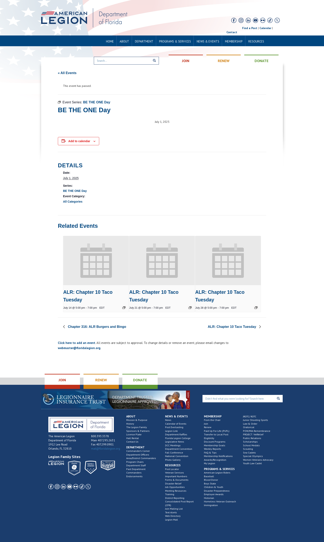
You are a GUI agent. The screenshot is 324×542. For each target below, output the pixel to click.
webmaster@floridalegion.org (79, 348)
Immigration (211, 505)
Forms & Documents (176, 479)
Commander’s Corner (138, 450)
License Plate (134, 434)
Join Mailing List (174, 508)
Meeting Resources (175, 490)
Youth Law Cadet (252, 463)
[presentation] (96, 260)
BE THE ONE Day (75, 190)
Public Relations (252, 438)
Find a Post (249, 28)
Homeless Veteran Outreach (220, 501)
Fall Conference (174, 452)
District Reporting (174, 497)
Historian (209, 497)
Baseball (209, 476)
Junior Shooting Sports (255, 420)
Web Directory (173, 515)
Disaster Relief (173, 483)
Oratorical (248, 427)
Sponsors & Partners (138, 430)
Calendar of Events (175, 423)
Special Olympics (253, 456)
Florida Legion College (178, 438)
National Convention (176, 456)
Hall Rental (132, 438)
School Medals (251, 445)
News (168, 420)
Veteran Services (174, 472)
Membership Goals (214, 445)
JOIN (185, 60)
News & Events (208, 41)
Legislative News (174, 441)
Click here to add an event (76, 343)
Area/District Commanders (141, 458)
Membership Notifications (218, 456)
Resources (256, 41)
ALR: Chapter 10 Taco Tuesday (232, 326)
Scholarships (250, 441)
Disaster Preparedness (217, 490)
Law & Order (250, 423)
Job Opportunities (175, 487)
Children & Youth (213, 487)
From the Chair (212, 420)
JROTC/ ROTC (249, 416)
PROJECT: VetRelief (253, 434)
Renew (207, 427)
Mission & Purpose (136, 420)
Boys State (210, 483)
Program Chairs (135, 461)
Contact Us (132, 441)
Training (169, 494)
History (130, 423)
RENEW (224, 60)
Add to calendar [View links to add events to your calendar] (79, 141)
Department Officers (137, 454)
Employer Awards (214, 494)
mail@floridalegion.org (105, 448)
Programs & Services (175, 41)
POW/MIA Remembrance (256, 430)
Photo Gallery (173, 459)
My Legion (209, 463)
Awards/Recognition (215, 459)
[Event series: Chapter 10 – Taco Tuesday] (124, 307)
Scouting (248, 448)
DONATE (261, 60)
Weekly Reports (212, 448)
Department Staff (136, 465)
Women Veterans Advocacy (258, 459)
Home (110, 41)
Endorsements (134, 476)
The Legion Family (136, 427)
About (124, 41)
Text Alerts (171, 512)
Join (206, 423)
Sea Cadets (249, 452)
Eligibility (209, 438)
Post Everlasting (174, 427)
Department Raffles (176, 434)
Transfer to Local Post (216, 434)
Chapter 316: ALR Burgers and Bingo (96, 326)
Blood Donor (211, 479)
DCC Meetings (173, 445)
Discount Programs (214, 441)
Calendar (265, 28)
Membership (234, 41)
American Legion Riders (217, 472)
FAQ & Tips (210, 452)
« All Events (67, 73)
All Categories (72, 201)
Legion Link (171, 430)
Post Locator (172, 469)
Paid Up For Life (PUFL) (216, 430)
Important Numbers (176, 476)
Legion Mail (171, 519)
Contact (231, 32)
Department (144, 41)
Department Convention (178, 448)
